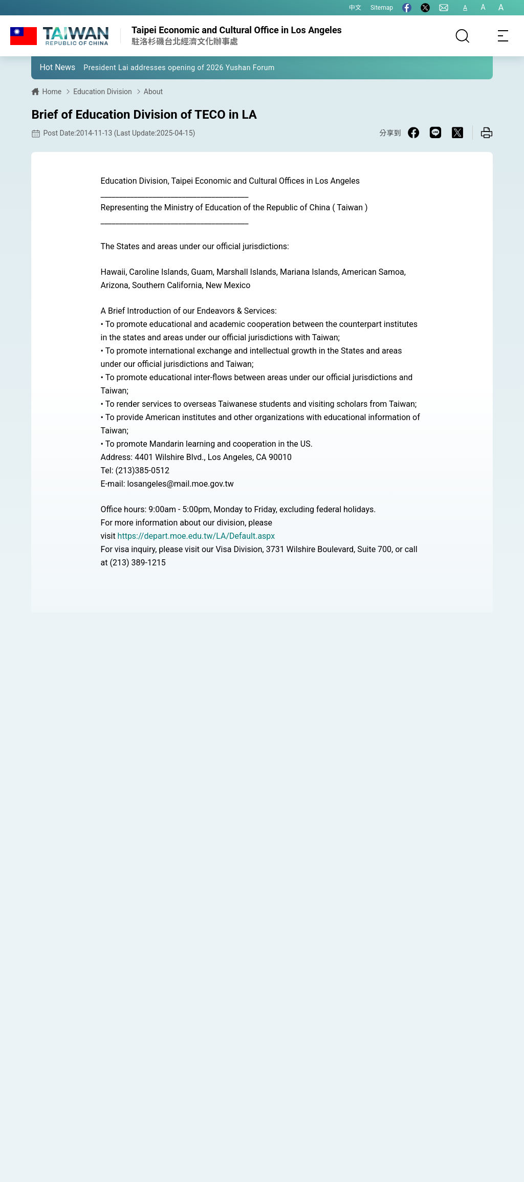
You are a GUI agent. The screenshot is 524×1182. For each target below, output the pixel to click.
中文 (355, 7)
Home (51, 91)
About (153, 91)
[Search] (462, 35)
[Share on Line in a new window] (435, 132)
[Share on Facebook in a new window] (413, 132)
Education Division (102, 91)
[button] (46, 67)
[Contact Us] (443, 7)
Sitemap (381, 7)
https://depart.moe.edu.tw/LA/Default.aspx (196, 536)
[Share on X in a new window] (457, 132)
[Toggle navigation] (503, 35)
